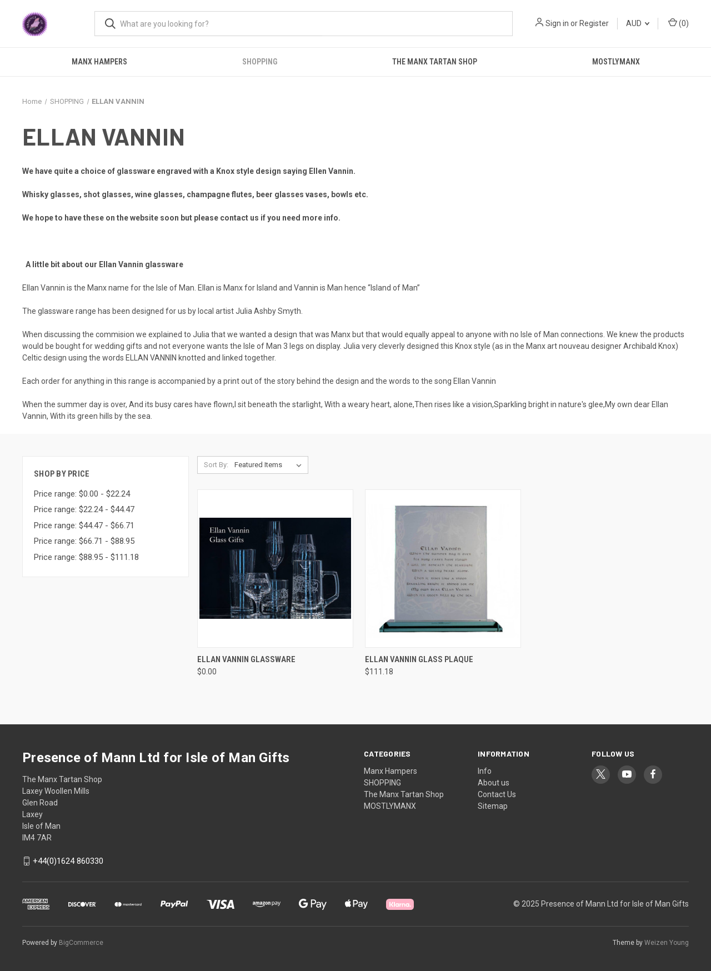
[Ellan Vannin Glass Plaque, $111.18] (443, 568)
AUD (637, 23)
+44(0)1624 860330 (68, 861)
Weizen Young (666, 943)
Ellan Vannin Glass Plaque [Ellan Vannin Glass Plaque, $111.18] (419, 659)
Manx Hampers (99, 61)
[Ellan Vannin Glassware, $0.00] (275, 568)
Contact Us (497, 794)
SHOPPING (259, 61)
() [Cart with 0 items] (678, 23)
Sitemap (493, 806)
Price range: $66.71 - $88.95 (84, 541)
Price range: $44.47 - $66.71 (84, 525)
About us (493, 782)
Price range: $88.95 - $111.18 (86, 557)
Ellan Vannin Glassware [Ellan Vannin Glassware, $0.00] (246, 659)
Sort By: (216, 465)
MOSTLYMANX (616, 61)
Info (485, 771)
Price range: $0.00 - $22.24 (82, 494)
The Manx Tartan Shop (434, 61)
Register (594, 23)
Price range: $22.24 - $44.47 (84, 509)
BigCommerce (81, 943)
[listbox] (270, 465)
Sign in (557, 23)
